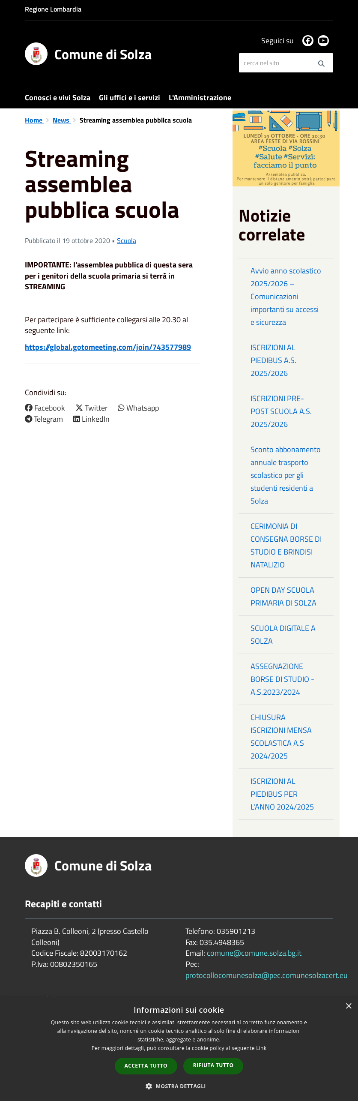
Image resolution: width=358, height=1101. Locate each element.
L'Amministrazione (200, 97)
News (62, 120)
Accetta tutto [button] (146, 1065)
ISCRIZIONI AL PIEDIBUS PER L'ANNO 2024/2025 (282, 794)
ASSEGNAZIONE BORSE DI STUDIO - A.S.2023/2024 (282, 679)
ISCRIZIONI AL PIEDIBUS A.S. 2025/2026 (273, 360)
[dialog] (179, 1049)
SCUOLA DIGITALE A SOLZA (283, 634)
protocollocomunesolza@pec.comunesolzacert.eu (266, 975)
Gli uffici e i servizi (129, 97)
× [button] (348, 1006)
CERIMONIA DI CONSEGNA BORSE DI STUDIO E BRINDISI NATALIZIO (286, 545)
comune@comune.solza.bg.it (254, 953)
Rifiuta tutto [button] (213, 1065)
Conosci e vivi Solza (57, 97)
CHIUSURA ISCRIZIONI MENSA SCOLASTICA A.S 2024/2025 (281, 736)
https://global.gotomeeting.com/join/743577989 (108, 347)
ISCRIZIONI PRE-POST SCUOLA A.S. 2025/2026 (281, 411)
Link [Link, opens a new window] (261, 1048)
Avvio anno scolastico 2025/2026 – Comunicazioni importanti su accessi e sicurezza (286, 296)
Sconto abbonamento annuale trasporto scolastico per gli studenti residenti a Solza (286, 475)
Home (34, 120)
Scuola (126, 240)
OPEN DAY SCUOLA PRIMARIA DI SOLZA (283, 596)
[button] (179, 1086)
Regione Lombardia (53, 9)
